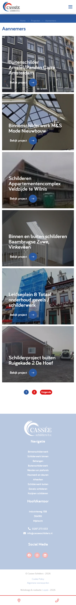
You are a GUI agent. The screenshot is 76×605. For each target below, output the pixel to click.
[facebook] (29, 556)
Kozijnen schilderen (38, 494)
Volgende (46, 392)
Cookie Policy (38, 580)
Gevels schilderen (38, 489)
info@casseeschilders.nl (38, 534)
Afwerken (38, 480)
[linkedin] (45, 556)
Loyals (45, 590)
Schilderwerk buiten (38, 485)
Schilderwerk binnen (37, 457)
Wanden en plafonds (38, 471)
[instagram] (37, 556)
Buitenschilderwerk (38, 466)
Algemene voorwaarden (38, 584)
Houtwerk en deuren (37, 475)
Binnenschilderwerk (38, 452)
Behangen (38, 462)
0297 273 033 (38, 529)
